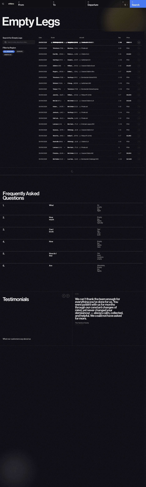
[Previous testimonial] (63, 351)
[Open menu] (3, 1)
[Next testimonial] (68, 351)
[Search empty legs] (20, 42)
